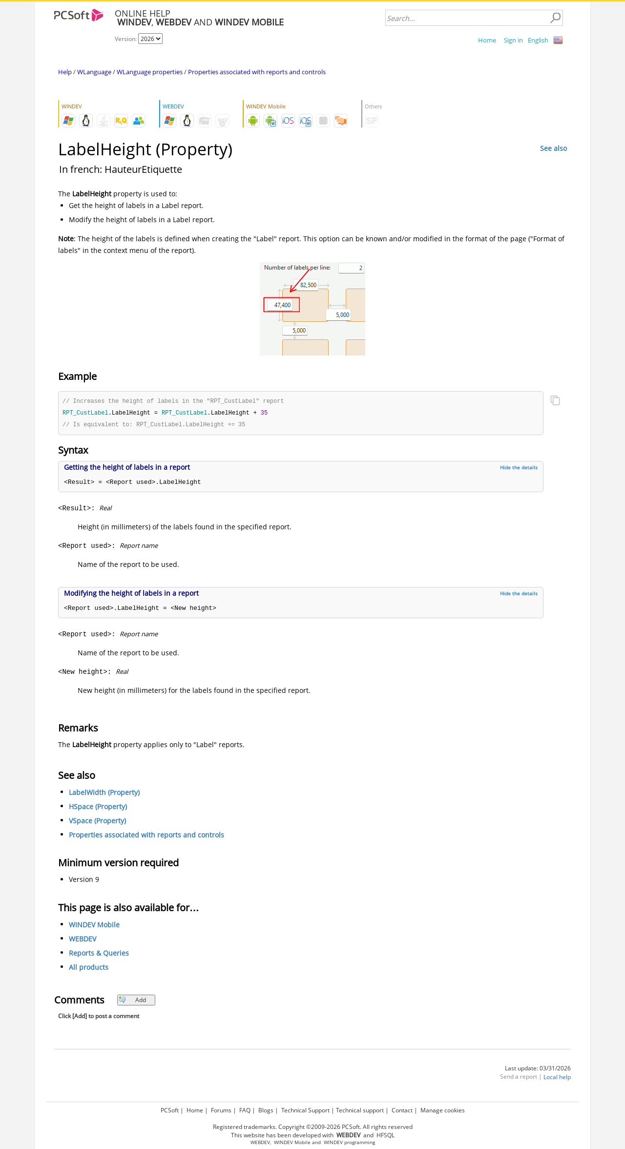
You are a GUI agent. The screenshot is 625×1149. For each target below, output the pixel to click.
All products (88, 968)
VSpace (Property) (97, 822)
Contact (402, 1110)
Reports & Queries (99, 954)
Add (132, 1001)
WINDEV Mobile (94, 926)
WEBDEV (82, 940)
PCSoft (170, 1110)
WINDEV (333, 1142)
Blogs (265, 1110)
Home (487, 40)
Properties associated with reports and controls (257, 71)
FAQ (244, 1110)
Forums (221, 1110)
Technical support (360, 1110)
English (538, 40)
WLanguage (94, 71)
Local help (557, 1078)
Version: (126, 39)
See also (553, 148)
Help (65, 71)
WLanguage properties (150, 71)
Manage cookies (442, 1110)
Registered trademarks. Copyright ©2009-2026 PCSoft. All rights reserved (313, 1127)
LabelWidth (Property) (104, 793)
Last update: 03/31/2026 (538, 1069)
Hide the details (519, 468)
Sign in (513, 40)
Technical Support (305, 1110)
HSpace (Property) (98, 808)
